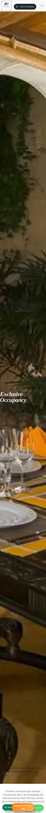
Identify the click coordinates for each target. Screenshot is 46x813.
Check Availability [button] (25, 7)
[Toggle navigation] (42, 6)
